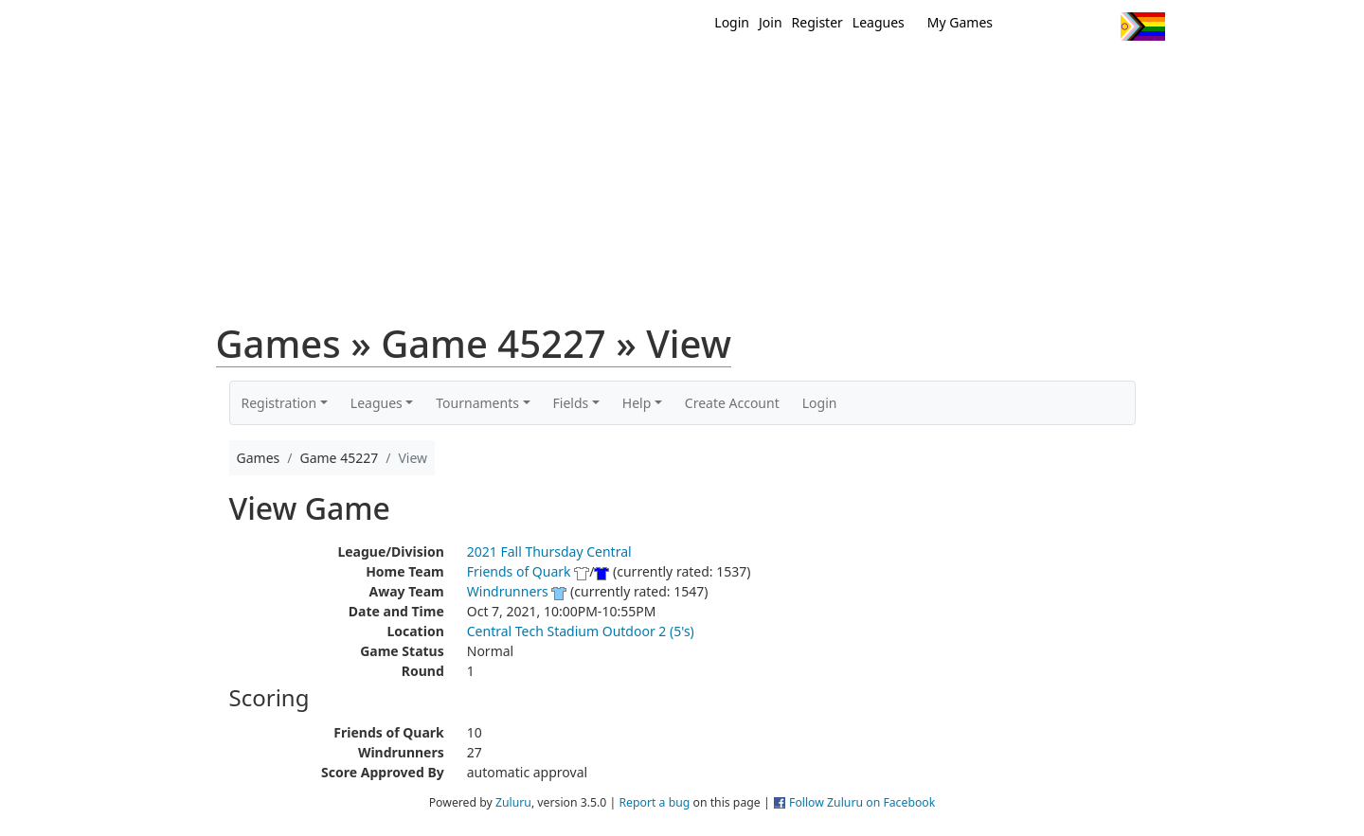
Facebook (1063, 26)
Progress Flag (1143, 26)
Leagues (878, 22)
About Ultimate (988, 73)
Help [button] (637, 403)
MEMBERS (722, 73)
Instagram (1098, 26)
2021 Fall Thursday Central (549, 551)
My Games (960, 22)
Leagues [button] (376, 403)
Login (731, 22)
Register (817, 22)
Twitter (1028, 26)
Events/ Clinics (844, 73)
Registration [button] (279, 403)
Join (770, 22)
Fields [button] (571, 403)
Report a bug (654, 802)
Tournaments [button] (477, 403)
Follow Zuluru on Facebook (862, 802)
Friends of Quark (519, 571)
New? (635, 73)
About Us (1113, 73)
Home (560, 73)
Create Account (732, 403)
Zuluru (513, 802)
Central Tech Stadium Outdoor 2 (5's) (580, 631)
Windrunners (507, 591)
